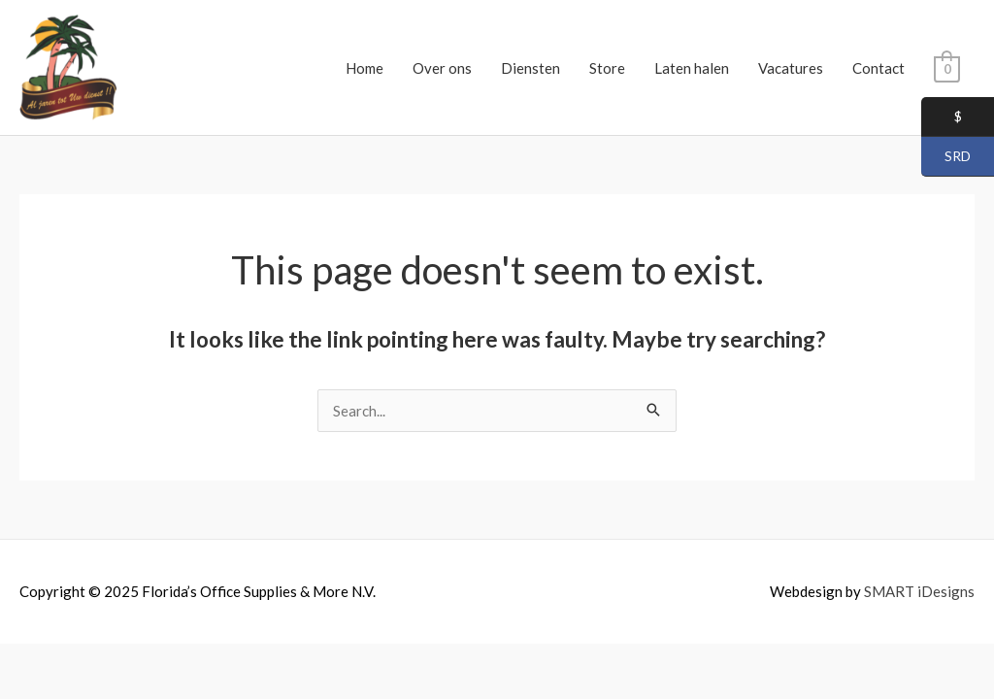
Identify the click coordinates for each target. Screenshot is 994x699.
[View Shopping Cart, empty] (947, 68)
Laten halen (691, 68)
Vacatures (790, 68)
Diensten (530, 68)
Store (607, 68)
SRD (946, 157)
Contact (878, 68)
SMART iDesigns (919, 591)
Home (364, 68)
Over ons (442, 68)
